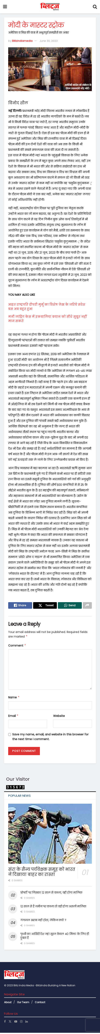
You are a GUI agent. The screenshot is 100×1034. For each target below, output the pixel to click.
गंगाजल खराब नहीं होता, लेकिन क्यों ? (43, 921)
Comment (17, 646)
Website (59, 717)
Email (13, 717)
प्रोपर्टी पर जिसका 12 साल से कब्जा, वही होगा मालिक (51, 893)
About (7, 1003)
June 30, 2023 (48, 41)
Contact (40, 1003)
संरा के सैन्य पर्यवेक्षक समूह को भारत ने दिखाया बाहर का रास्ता (41, 873)
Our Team (23, 1003)
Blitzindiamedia (22, 41)
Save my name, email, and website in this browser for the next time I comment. (50, 738)
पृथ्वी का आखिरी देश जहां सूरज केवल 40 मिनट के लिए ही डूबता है (54, 937)
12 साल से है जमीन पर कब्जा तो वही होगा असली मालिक (53, 907)
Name (14, 698)
